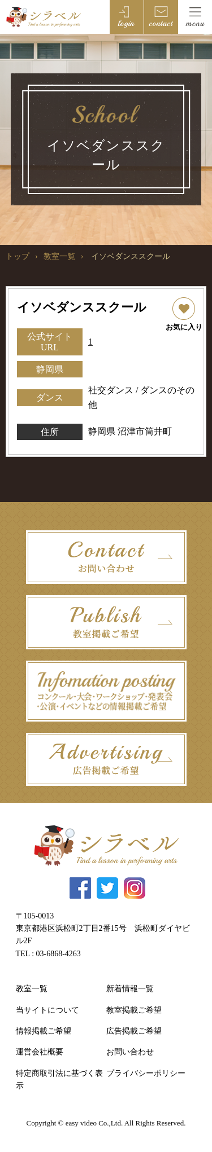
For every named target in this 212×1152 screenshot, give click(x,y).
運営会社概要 (39, 1052)
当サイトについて (47, 1010)
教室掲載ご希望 (134, 1010)
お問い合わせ (130, 1052)
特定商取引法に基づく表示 (59, 1079)
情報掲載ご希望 (43, 1031)
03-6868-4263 (58, 953)
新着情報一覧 (130, 988)
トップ (17, 256)
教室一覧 (59, 256)
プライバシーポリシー (145, 1073)
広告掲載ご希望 (134, 1031)
